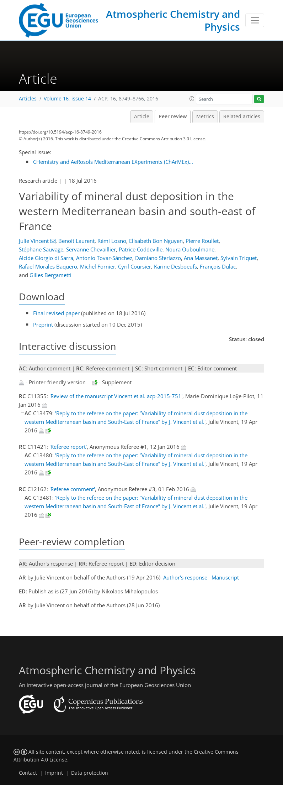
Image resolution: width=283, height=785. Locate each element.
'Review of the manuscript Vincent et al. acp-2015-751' (115, 396)
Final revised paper (56, 313)
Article (141, 116)
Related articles (241, 116)
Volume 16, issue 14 (67, 98)
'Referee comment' (72, 489)
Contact (28, 773)
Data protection (89, 773)
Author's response (185, 577)
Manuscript (225, 577)
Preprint (43, 324)
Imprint (54, 773)
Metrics (205, 116)
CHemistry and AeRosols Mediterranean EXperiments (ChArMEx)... (113, 161)
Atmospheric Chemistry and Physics (173, 20)
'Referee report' (68, 446)
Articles (28, 98)
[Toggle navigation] (254, 20)
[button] (191, 98)
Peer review (173, 116)
